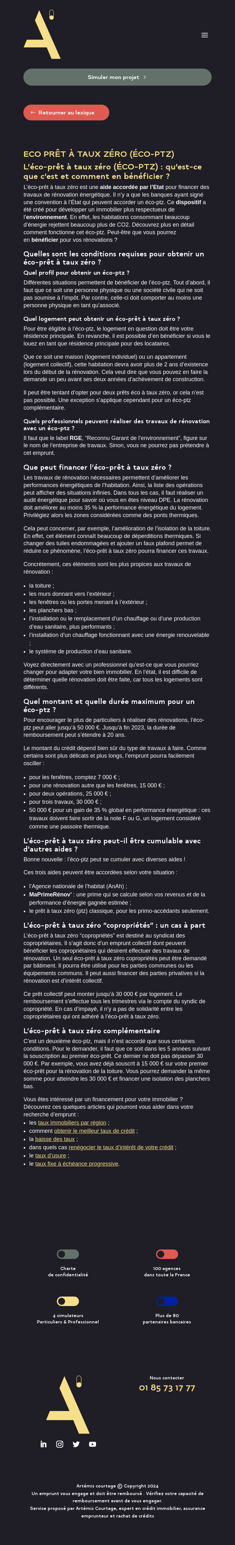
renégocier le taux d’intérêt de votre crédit (121, 1147)
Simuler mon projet (113, 77)
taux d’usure (50, 1155)
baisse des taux (55, 1139)
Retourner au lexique (66, 112)
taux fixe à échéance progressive (76, 1164)
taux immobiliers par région (72, 1123)
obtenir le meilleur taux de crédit (94, 1131)
